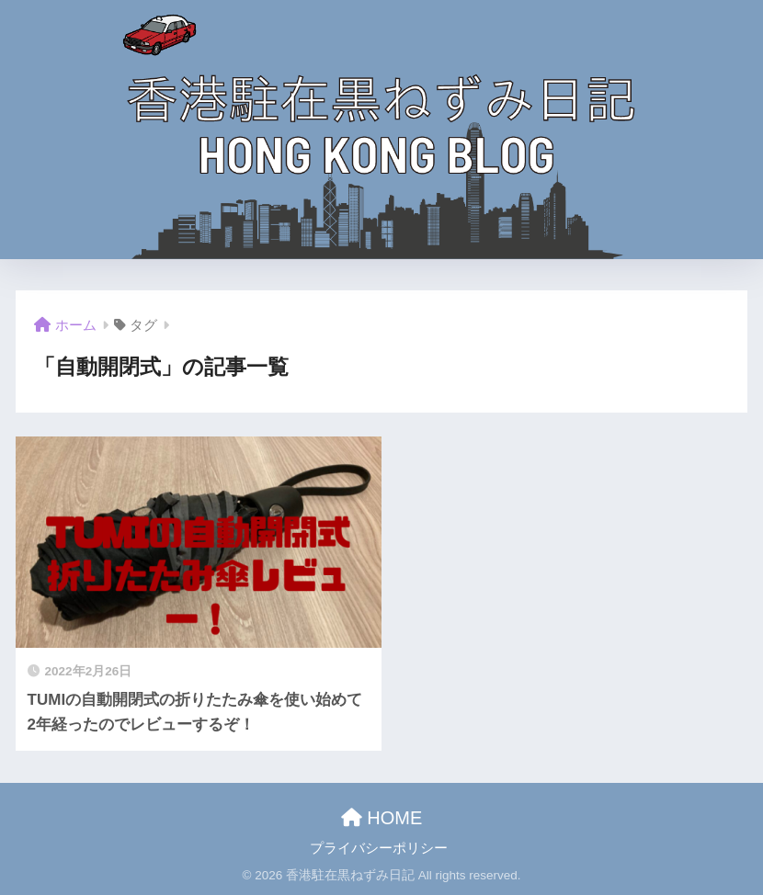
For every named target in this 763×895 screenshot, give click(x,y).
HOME (382, 818)
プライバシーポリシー (379, 848)
